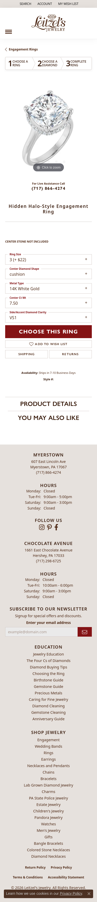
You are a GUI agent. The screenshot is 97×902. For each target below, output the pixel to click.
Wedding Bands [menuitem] (48, 746)
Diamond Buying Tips (48, 667)
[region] (48, 130)
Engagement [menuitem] (48, 739)
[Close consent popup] (89, 893)
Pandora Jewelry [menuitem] (48, 817)
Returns (70, 354)
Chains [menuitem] (49, 772)
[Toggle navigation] (8, 30)
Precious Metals (48, 692)
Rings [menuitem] (48, 752)
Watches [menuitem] (48, 823)
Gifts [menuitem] (48, 836)
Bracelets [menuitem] (48, 778)
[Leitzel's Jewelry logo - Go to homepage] (48, 23)
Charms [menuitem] (48, 791)
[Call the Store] (48, 472)
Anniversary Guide (48, 718)
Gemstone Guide (48, 686)
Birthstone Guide (48, 680)
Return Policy (35, 867)
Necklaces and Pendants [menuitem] (48, 765)
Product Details (48, 404)
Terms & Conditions (28, 877)
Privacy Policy (61, 867)
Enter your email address (48, 622)
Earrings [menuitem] (48, 759)
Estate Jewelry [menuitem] (48, 804)
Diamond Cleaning (48, 705)
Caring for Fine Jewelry (48, 699)
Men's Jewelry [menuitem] (49, 830)
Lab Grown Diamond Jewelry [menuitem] (48, 785)
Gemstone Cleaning (48, 712)
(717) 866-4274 (48, 188)
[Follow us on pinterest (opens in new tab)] (49, 527)
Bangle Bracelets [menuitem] (48, 843)
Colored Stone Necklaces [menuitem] (48, 849)
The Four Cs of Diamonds (49, 660)
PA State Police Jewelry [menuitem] (48, 798)
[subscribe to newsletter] (85, 632)
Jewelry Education (48, 654)
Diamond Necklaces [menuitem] (48, 856)
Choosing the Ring (49, 673)
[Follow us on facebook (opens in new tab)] (56, 527)
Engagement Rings (23, 49)
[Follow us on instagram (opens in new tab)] (41, 527)
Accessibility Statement (66, 877)
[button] (25, 4)
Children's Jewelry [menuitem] (48, 811)
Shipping (26, 354)
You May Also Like (48, 417)
